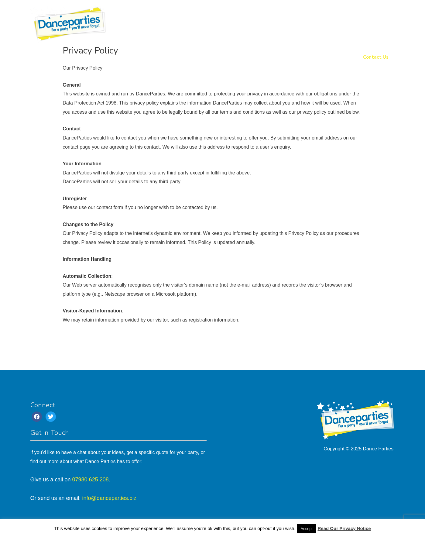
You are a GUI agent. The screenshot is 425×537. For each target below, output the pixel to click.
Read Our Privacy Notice (344, 528)
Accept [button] (307, 528)
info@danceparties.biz (109, 498)
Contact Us (376, 57)
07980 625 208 (90, 480)
